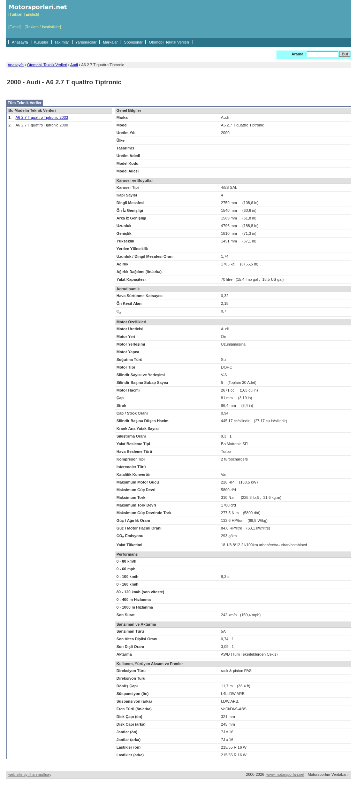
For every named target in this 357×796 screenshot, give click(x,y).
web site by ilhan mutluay (29, 774)
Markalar (110, 42)
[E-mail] (14, 27)
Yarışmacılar (86, 42)
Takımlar (61, 42)
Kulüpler (41, 42)
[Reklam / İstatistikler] (42, 27)
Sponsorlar (133, 42)
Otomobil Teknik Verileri (169, 42)
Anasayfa (20, 42)
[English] (31, 14)
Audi (74, 65)
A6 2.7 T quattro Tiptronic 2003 (42, 117)
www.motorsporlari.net (285, 774)
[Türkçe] (15, 14)
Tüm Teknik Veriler (24, 103)
